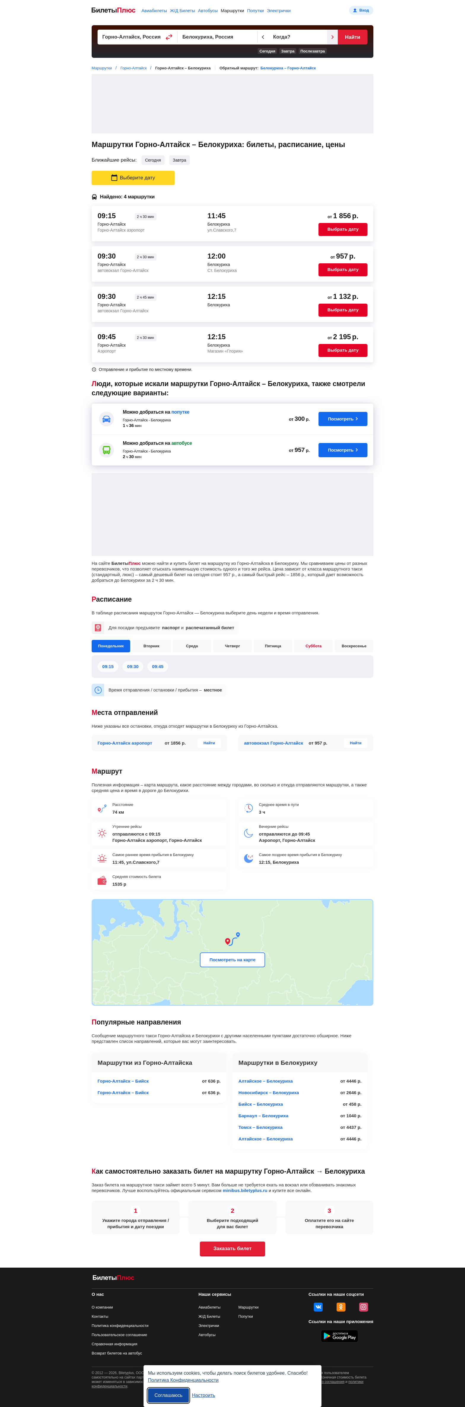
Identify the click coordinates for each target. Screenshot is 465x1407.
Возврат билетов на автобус (117, 1353)
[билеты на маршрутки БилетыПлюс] (114, 1279)
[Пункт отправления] (138, 37)
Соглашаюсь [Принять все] (168, 1395)
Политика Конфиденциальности (183, 1380)
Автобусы (208, 10)
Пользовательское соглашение (119, 1335)
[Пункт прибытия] (218, 37)
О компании (102, 1307)
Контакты (100, 1316)
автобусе (181, 443)
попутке (180, 412)
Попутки (255, 10)
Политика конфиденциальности (120, 1325)
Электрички (279, 10)
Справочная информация (114, 1344)
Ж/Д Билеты (182, 10)
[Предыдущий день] (263, 37)
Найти (352, 37)
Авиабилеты (154, 10)
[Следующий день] (332, 37)
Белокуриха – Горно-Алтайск (288, 68)
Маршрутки (232, 10)
